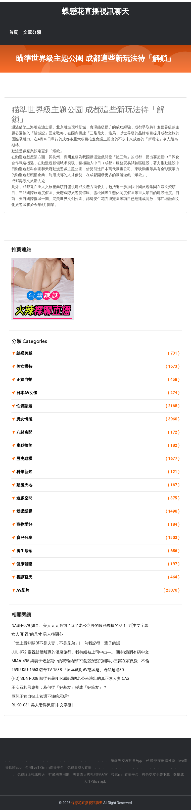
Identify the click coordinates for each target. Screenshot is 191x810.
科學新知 (98, 471)
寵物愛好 (98, 524)
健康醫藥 (98, 564)
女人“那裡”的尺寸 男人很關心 (37, 634)
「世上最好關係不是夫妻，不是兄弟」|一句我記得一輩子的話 (65, 643)
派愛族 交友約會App (126, 761)
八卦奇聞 (98, 432)
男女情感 (98, 419)
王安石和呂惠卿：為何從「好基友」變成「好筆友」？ (59, 687)
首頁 (13, 32)
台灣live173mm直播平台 (44, 768)
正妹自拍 (98, 379)
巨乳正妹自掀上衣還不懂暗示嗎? (40, 696)
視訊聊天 (98, 577)
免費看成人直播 (79, 768)
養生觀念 (98, 550)
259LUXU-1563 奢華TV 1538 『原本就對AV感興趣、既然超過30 (67, 669)
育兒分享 (98, 537)
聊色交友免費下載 (156, 774)
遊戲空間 (98, 498)
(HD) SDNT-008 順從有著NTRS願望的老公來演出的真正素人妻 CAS (70, 678)
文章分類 (32, 32)
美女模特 (98, 366)
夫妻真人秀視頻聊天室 (90, 774)
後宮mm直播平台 (125, 774)
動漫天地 (98, 485)
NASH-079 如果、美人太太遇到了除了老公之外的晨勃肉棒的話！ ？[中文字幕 (79, 625)
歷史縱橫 (98, 458)
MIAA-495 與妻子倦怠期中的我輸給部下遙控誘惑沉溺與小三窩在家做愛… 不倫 (80, 660)
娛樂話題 (98, 511)
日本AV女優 (98, 392)
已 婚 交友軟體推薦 (160, 761)
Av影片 (98, 590)
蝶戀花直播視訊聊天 (95, 11)
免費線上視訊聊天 (31, 774)
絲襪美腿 (98, 353)
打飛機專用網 (58, 774)
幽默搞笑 (98, 445)
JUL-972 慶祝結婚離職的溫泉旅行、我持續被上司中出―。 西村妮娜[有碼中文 (80, 652)
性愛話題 (98, 406)
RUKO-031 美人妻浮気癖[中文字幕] (42, 705)
